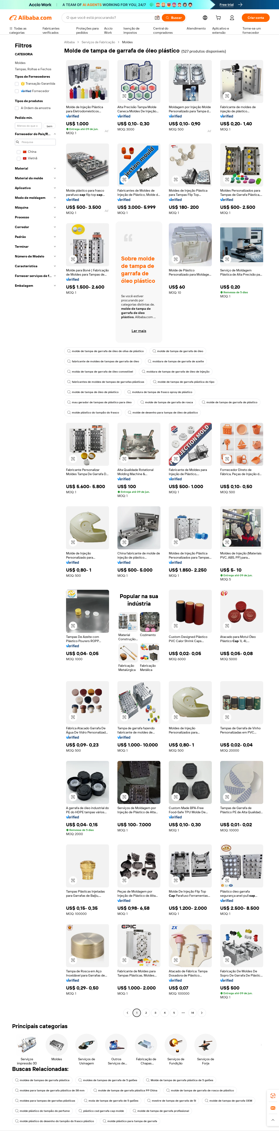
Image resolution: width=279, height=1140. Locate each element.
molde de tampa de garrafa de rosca (166, 402)
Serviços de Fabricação (98, 42)
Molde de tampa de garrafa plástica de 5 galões (179, 1080)
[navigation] (35, 528)
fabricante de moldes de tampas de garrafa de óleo (103, 361)
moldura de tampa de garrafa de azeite (176, 361)
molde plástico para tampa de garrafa (130, 1121)
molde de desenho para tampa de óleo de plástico (163, 412)
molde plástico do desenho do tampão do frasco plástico (54, 1121)
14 (192, 1012)
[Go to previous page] (127, 1013)
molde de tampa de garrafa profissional (161, 1111)
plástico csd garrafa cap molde (101, 1111)
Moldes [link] (127, 42)
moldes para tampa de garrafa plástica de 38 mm (50, 1090)
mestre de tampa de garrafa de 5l (171, 1101)
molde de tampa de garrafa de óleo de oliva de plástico (105, 351)
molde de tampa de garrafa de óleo (178, 351)
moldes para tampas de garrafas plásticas (45, 1101)
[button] (157, 17)
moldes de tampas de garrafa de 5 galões (107, 1080)
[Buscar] (173, 17)
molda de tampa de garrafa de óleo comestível (100, 371)
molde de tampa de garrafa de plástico (229, 402)
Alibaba (69, 42)
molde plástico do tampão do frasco (93, 412)
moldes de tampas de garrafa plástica (42, 1080)
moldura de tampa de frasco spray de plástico (159, 392)
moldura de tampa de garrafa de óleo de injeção (175, 371)
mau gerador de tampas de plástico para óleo (99, 402)
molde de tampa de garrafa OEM (228, 1101)
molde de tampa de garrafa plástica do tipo (183, 382)
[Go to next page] (202, 1013)
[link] (273, 1096)
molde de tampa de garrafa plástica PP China (125, 1090)
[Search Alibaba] (108, 17)
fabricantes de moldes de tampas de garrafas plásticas (105, 382)
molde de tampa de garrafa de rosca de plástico (200, 1090)
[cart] (219, 18)
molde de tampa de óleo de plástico (93, 392)
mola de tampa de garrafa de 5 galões (111, 1101)
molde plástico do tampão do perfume (42, 1111)
